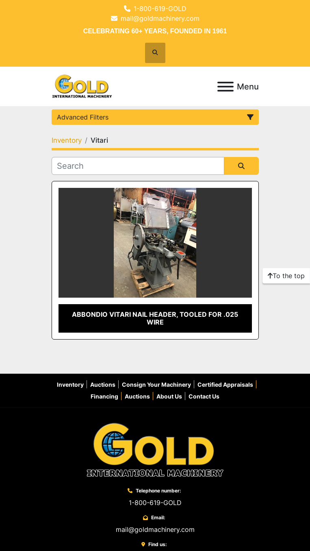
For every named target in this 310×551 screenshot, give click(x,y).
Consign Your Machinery (156, 384)
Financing (104, 396)
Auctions (102, 384)
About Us (169, 396)
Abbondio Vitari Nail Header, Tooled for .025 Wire (155, 318)
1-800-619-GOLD (160, 8)
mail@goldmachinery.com (160, 18)
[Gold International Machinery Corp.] (155, 449)
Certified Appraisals (225, 384)
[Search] (138, 166)
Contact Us (204, 396)
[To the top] (286, 275)
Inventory (70, 384)
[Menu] (225, 86)
